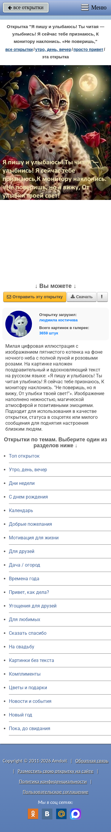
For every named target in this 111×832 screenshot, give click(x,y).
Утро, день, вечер (28, 469)
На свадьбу (21, 647)
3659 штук (48, 333)
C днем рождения (28, 497)
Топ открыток (24, 456)
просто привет (88, 49)
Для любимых (24, 619)
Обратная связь (91, 761)
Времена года (24, 578)
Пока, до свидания (29, 728)
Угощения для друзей (33, 606)
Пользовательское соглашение (55, 792)
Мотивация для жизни (34, 538)
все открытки (26, 7)
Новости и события (30, 701)
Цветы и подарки (28, 687)
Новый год (20, 715)
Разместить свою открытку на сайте (56, 771)
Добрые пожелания (30, 524)
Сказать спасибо (27, 633)
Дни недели (22, 483)
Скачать (82, 296)
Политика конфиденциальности (53, 781)
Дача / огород (24, 565)
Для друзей (21, 551)
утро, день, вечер (53, 49)
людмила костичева (58, 320)
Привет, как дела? (29, 592)
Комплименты (25, 674)
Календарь (21, 510)
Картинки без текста (31, 660)
